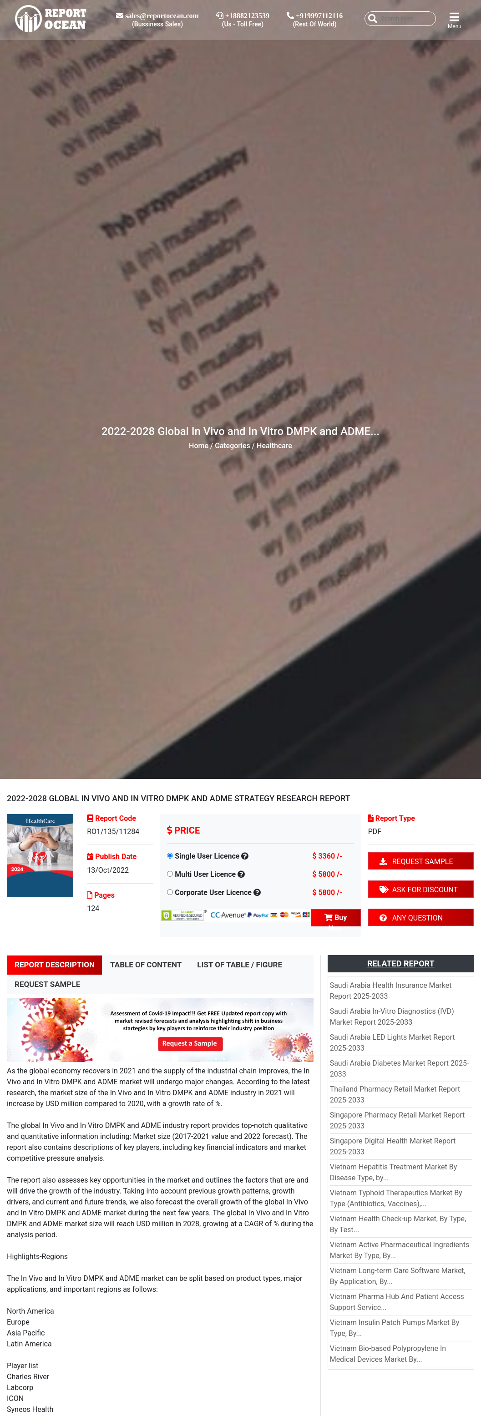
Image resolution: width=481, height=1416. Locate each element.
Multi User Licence (205, 874)
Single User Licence (207, 856)
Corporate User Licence (213, 892)
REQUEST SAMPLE (416, 861)
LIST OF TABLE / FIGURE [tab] (239, 964)
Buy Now (335, 919)
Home (198, 445)
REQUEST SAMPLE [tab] (47, 984)
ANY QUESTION (411, 918)
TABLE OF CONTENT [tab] (146, 964)
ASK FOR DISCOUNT (419, 889)
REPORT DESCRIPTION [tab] (55, 964)
